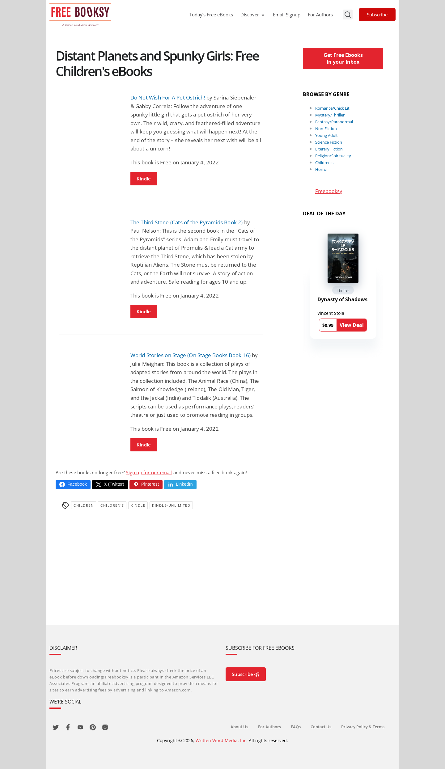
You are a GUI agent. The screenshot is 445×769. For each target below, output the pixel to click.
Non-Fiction (326, 128)
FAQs (296, 726)
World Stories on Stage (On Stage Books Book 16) (190, 355)
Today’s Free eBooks (211, 14)
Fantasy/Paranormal (334, 122)
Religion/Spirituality (333, 155)
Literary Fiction (329, 149)
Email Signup (286, 14)
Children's (112, 505)
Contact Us (321, 726)
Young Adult (326, 135)
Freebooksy (328, 191)
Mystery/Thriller (330, 115)
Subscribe (377, 14)
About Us (239, 726)
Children (84, 505)
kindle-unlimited (171, 505)
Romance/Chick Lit (332, 108)
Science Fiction (328, 142)
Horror (321, 169)
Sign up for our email (149, 472)
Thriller (343, 290)
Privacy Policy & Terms (362, 726)
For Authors (320, 14)
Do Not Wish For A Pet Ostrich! (167, 97)
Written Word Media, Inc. (222, 740)
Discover (252, 14)
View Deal (352, 325)
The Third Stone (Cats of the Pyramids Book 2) (186, 222)
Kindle (144, 178)
